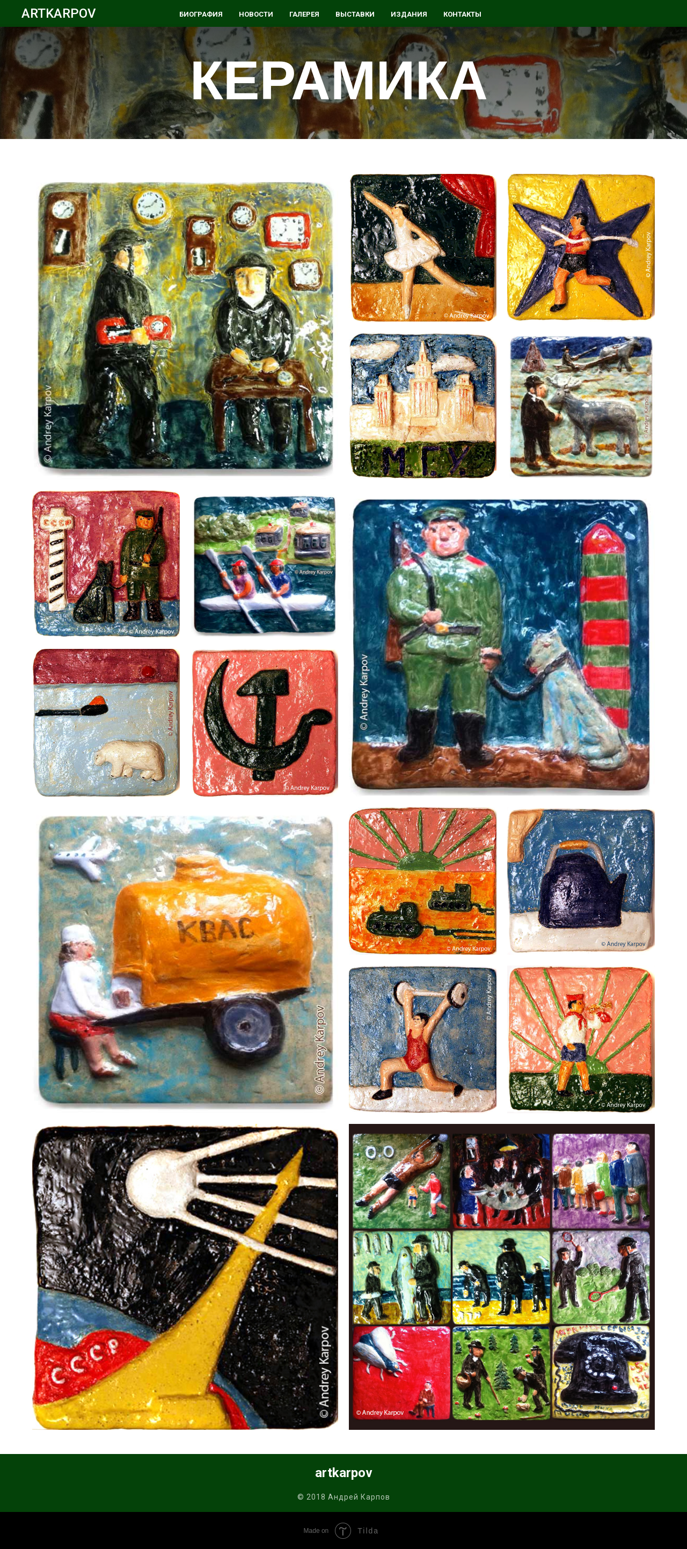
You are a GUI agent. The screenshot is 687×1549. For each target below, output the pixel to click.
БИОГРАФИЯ (201, 14)
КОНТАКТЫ (462, 14)
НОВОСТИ (256, 14)
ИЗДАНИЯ (409, 14)
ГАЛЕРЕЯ (304, 14)
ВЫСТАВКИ (355, 14)
